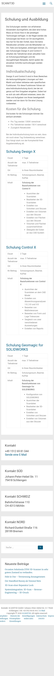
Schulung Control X (21, 247)
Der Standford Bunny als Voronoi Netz (23, 581)
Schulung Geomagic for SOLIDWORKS (24, 347)
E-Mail (42, 610)
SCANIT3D (8, 3)
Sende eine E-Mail (16, 454)
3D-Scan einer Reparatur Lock (19, 585)
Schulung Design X (20, 151)
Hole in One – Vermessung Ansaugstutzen (25, 576)
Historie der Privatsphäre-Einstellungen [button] (15, 618)
